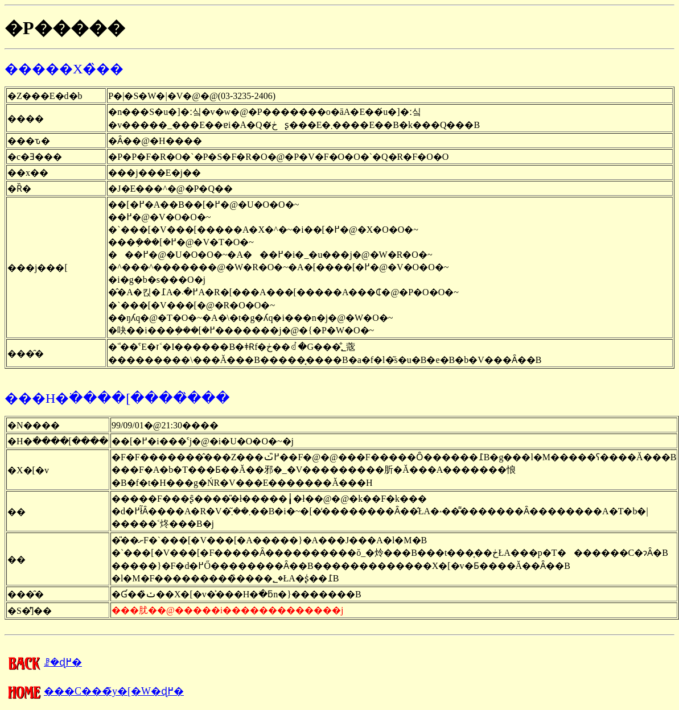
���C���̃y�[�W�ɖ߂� (94, 691)
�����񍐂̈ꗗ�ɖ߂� (43, 662)
